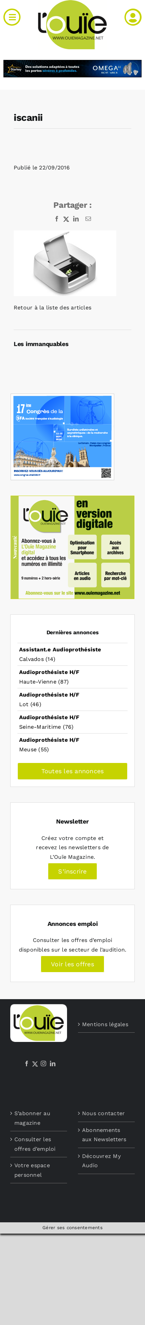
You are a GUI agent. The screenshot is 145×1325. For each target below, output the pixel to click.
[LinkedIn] (52, 1063)
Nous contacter (103, 1113)
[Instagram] (43, 1063)
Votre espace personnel (32, 1170)
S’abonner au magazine (32, 1118)
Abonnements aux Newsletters (104, 1135)
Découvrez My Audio (101, 1161)
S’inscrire (72, 871)
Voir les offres (72, 964)
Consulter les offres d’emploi (35, 1144)
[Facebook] (26, 1063)
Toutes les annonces (72, 771)
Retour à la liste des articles (52, 307)
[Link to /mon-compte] (133, 17)
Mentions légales (105, 1024)
